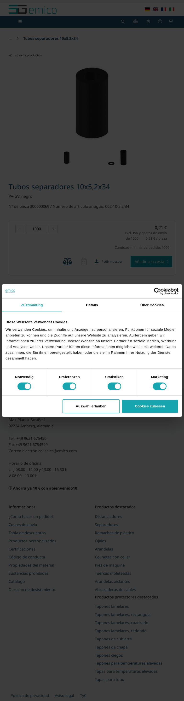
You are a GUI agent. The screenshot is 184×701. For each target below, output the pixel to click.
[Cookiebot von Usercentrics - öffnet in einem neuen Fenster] (157, 291)
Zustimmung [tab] (32, 305)
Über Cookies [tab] (152, 305)
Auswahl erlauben (91, 406)
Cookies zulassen (150, 406)
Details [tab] (92, 305)
